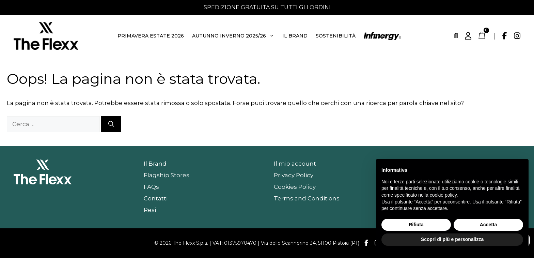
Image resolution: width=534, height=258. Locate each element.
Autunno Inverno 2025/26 (233, 36)
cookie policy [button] (443, 195)
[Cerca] (456, 36)
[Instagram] (517, 36)
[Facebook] (504, 36)
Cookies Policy (295, 186)
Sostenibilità (336, 36)
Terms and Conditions (307, 198)
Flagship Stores (166, 175)
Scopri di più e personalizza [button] (452, 239)
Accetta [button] (488, 224)
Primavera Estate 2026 (150, 36)
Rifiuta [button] (416, 224)
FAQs (151, 186)
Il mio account (295, 163)
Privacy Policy (293, 175)
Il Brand (295, 36)
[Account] (468, 36)
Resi (150, 210)
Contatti (156, 198)
